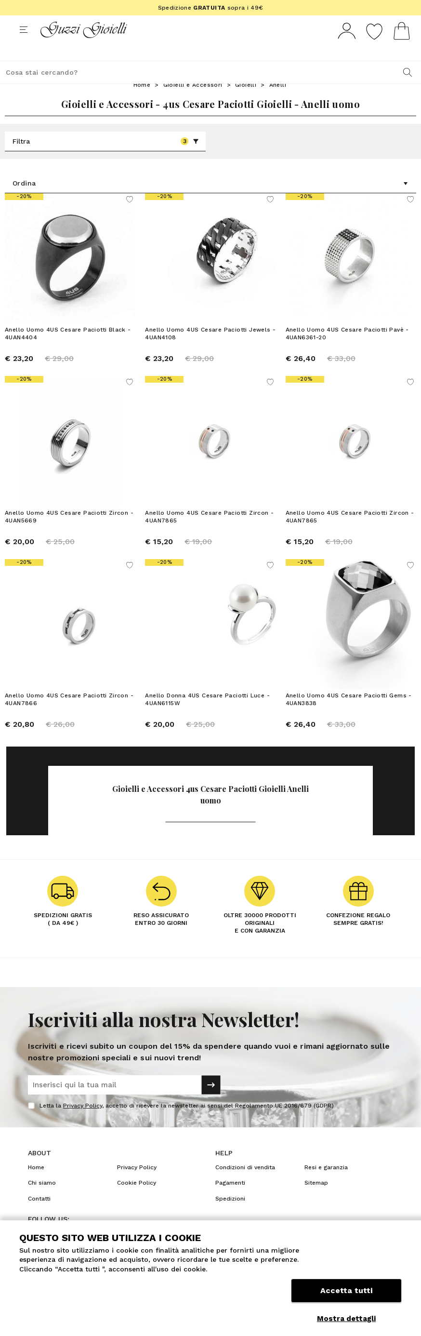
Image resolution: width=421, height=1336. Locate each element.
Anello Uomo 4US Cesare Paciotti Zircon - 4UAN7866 (69, 717)
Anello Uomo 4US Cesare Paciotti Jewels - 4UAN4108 (210, 351)
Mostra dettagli (346, 1318)
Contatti (39, 1216)
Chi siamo (42, 1200)
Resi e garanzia (326, 1185)
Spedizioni (230, 1216)
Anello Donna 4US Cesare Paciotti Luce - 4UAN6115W (207, 717)
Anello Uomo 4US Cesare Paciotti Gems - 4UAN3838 (349, 717)
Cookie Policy (136, 1200)
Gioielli (245, 102)
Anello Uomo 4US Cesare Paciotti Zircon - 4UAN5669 (69, 534)
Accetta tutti (346, 1296)
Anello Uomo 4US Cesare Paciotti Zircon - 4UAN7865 (209, 534)
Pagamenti (230, 1200)
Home (142, 102)
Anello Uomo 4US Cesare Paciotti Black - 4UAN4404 (68, 351)
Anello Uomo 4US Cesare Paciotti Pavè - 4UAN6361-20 (347, 351)
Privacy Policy (82, 1123)
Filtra (106, 159)
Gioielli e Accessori (193, 102)
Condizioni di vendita (245, 1185)
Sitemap (316, 1200)
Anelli (277, 102)
